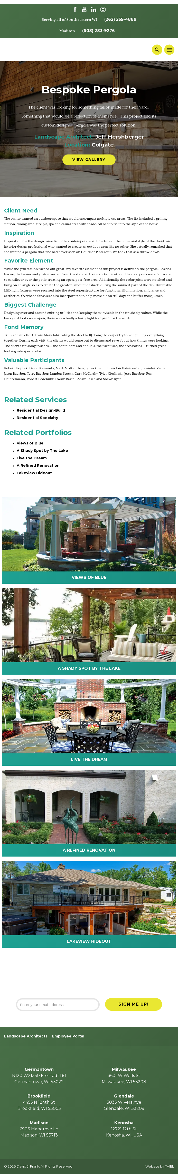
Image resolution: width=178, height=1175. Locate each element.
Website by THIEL (159, 1167)
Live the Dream (32, 458)
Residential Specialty (37, 418)
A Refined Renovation (38, 465)
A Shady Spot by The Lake (42, 451)
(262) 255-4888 (120, 19)
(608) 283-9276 (98, 30)
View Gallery (89, 159)
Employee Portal (68, 1037)
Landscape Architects (26, 1037)
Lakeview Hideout (34, 473)
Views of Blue (30, 443)
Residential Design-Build (41, 410)
